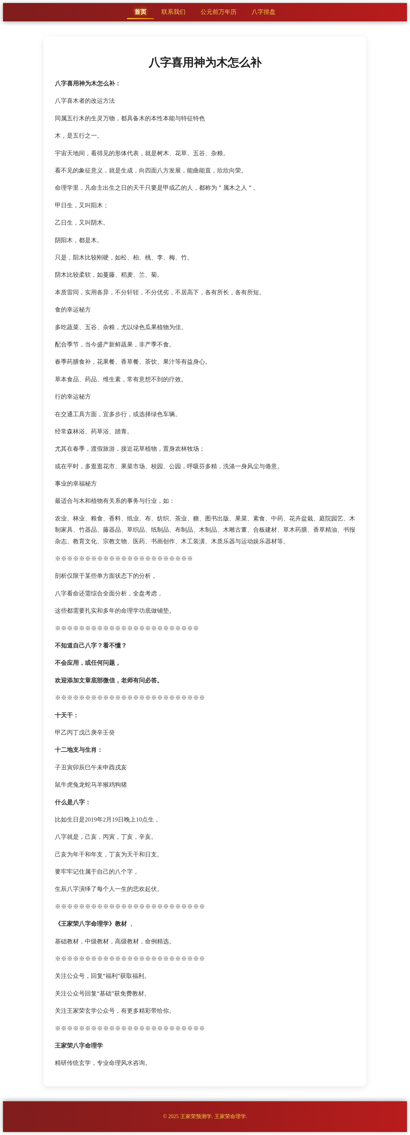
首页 (140, 12)
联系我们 (173, 12)
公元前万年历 (218, 12)
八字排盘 (264, 12)
